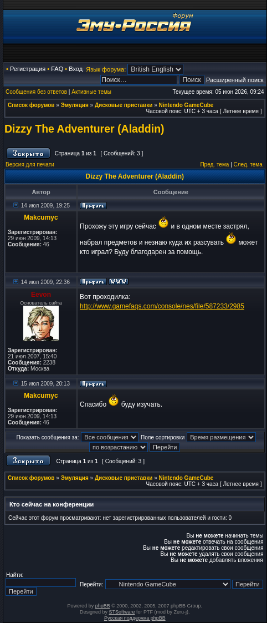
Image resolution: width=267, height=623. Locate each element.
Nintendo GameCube (186, 105)
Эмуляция (75, 105)
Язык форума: (106, 69)
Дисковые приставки (123, 105)
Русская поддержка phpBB (135, 618)
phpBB (102, 606)
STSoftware (122, 612)
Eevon (41, 294)
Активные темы (91, 92)
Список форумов (31, 105)
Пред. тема (214, 164)
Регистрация (27, 68)
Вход (76, 68)
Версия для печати (30, 164)
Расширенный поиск (235, 80)
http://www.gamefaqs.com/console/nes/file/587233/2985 (162, 306)
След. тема (248, 164)
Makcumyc (41, 217)
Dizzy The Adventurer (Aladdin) (84, 129)
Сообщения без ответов (36, 92)
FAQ (57, 68)
